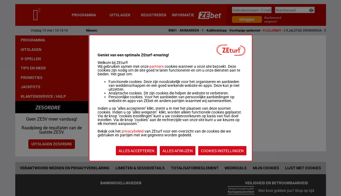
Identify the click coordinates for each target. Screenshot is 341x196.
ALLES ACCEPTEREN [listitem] (136, 151)
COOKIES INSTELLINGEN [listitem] (222, 151)
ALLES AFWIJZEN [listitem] (177, 151)
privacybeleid (133, 131)
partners (156, 66)
